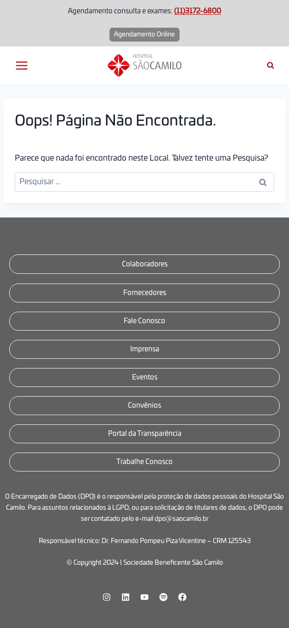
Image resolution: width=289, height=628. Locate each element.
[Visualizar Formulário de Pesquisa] (270, 65)
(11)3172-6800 (197, 11)
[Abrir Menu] (22, 65)
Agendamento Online (144, 34)
